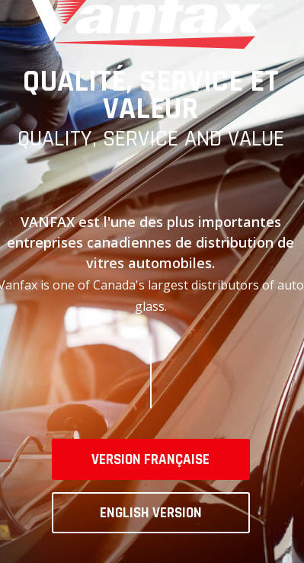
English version (151, 513)
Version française (150, 459)
